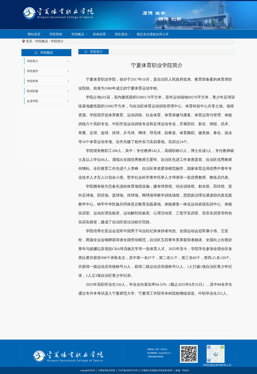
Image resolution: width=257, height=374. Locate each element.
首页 (29, 41)
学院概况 (41, 41)
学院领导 (32, 71)
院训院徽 (32, 91)
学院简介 (57, 41)
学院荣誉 (32, 81)
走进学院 (32, 101)
